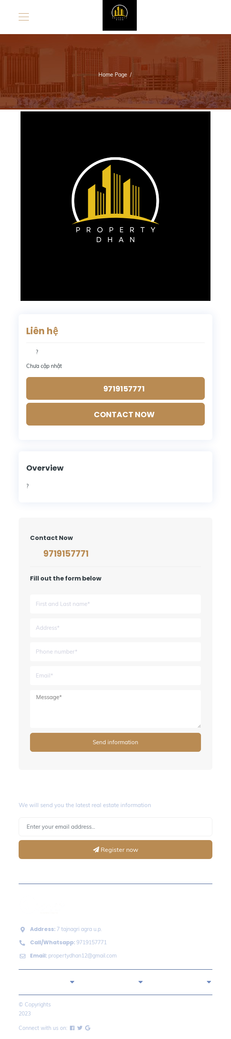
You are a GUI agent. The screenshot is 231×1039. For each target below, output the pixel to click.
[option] (115, 206)
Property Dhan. (50, 1013)
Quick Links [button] (47, 981)
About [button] (183, 981)
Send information (115, 742)
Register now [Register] (115, 849)
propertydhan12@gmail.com (73, 955)
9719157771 (66, 554)
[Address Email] (115, 826)
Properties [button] (115, 981)
